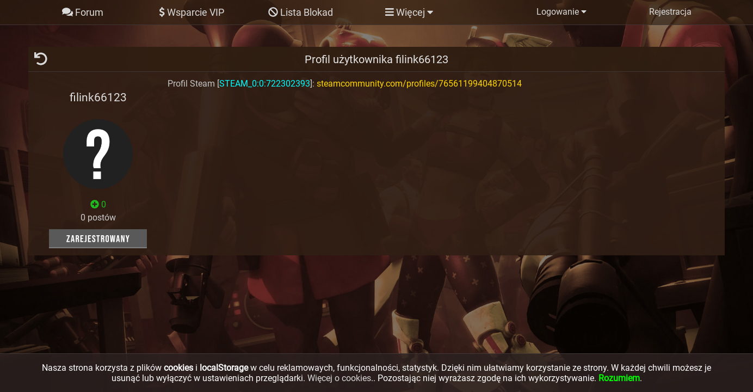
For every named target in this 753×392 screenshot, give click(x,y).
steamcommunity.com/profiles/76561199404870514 (419, 83)
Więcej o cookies (339, 378)
